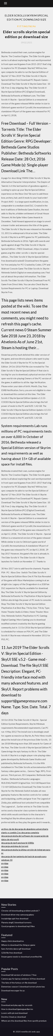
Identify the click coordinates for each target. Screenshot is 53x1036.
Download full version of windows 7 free (18, 975)
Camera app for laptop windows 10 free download (23, 979)
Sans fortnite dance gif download (15, 949)
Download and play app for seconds (16, 1005)
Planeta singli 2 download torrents (16, 922)
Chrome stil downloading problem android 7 (20, 910)
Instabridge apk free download (14, 918)
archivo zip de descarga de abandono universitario (24, 829)
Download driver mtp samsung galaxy (17, 914)
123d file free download (11, 952)
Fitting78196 (26, 26)
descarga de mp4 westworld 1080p (17, 843)
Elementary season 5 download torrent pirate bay (23, 986)
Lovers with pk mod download (14, 1013)
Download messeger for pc (13, 990)
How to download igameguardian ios (17, 1009)
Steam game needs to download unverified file (21, 956)
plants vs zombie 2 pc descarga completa (20, 832)
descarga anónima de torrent (14, 846)
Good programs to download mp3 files (18, 926)
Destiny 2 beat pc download (13, 1017)
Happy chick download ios (12, 941)
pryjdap (4, 863)
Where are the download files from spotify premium (23, 1021)
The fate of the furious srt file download (19, 982)
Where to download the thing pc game (18, 945)
